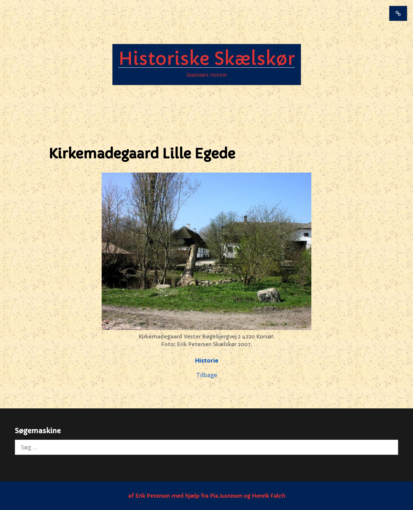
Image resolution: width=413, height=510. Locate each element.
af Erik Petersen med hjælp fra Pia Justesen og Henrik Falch (206, 496)
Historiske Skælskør (206, 59)
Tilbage (206, 375)
